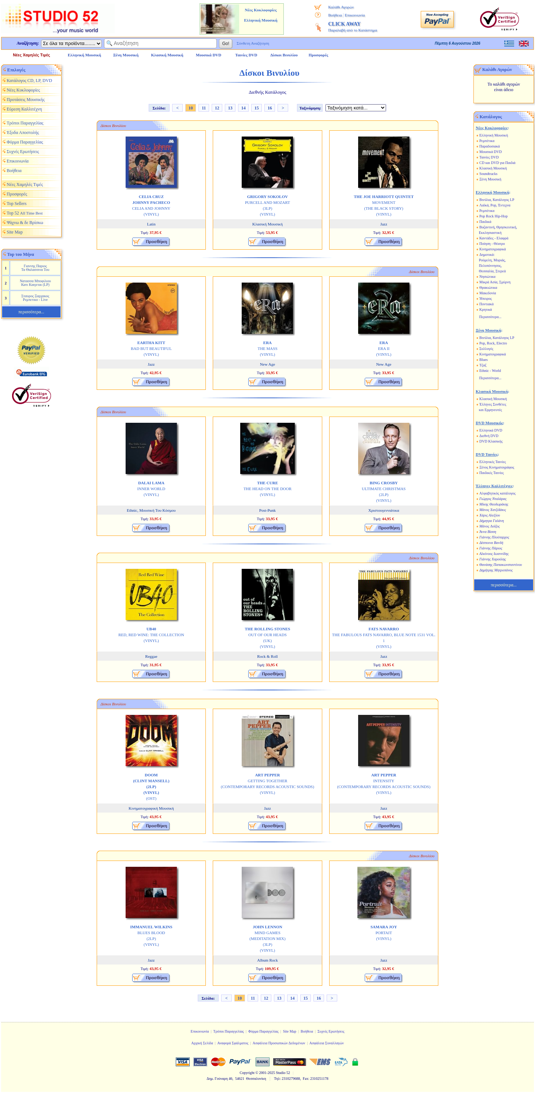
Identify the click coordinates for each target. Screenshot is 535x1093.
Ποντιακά (486, 304)
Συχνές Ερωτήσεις (23, 151)
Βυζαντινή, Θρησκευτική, (498, 227)
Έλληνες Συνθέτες (492, 404)
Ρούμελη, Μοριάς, (492, 260)
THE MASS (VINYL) (267, 348)
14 (243, 108)
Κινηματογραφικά (492, 249)
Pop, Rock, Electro (493, 343)
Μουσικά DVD (490, 152)
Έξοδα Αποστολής (23, 132)
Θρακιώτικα (488, 288)
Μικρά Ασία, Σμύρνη (494, 282)
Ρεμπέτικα (486, 141)
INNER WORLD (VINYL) (151, 489)
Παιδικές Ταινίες (491, 473)
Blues (483, 360)
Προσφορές (318, 55)
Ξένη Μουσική (490, 179)
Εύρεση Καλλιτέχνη (24, 109)
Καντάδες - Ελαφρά (493, 238)
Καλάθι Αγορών (341, 7)
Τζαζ (482, 365)
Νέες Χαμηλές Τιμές (31, 55)
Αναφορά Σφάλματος (232, 1043)
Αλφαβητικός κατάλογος (497, 493)
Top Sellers (16, 203)
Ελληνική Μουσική (493, 135)
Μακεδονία (487, 293)
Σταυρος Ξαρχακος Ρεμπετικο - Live (35, 298)
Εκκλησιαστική (490, 233)
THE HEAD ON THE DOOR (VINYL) (267, 489)
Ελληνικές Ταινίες (492, 462)
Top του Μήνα (20, 254)
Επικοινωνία (355, 15)
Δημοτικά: (487, 255)
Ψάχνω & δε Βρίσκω (25, 222)
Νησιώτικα (487, 277)
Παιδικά (485, 222)
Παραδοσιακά (489, 146)
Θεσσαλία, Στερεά (492, 271)
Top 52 (24, 213)
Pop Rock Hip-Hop (493, 216)
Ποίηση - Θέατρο (492, 244)
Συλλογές (486, 349)
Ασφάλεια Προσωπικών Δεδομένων (279, 1043)
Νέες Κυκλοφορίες (23, 90)
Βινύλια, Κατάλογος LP (496, 200)
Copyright (247, 1073)
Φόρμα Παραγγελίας (25, 142)
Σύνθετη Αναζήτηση (253, 43)
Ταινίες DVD (489, 157)
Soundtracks (488, 174)
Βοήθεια (335, 15)
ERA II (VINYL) (383, 348)
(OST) (151, 787)
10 (190, 108)
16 (269, 108)
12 (217, 108)
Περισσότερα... (490, 317)
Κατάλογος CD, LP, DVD (29, 80)
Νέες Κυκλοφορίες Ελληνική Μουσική (260, 15)
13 (230, 108)
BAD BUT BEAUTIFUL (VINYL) (151, 348)
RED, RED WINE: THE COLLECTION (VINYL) (151, 635)
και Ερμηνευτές (490, 410)
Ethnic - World (490, 371)
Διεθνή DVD (488, 436)
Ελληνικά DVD (490, 430)
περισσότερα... (31, 311)
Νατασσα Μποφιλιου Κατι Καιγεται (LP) (35, 283)
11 (204, 108)
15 (256, 108)
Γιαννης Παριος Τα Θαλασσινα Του (35, 268)
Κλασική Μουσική (493, 168)
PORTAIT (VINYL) (384, 933)
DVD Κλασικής (491, 441)
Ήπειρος (485, 298)
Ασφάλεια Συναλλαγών (326, 1043)
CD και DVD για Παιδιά (497, 163)
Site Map (15, 232)
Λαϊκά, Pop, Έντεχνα (494, 205)
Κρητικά (485, 309)
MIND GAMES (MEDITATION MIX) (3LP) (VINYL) (267, 938)
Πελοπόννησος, (490, 266)
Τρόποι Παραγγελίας (25, 123)
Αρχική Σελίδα (202, 1043)
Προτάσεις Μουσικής (26, 99)
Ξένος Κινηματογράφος (496, 467)
